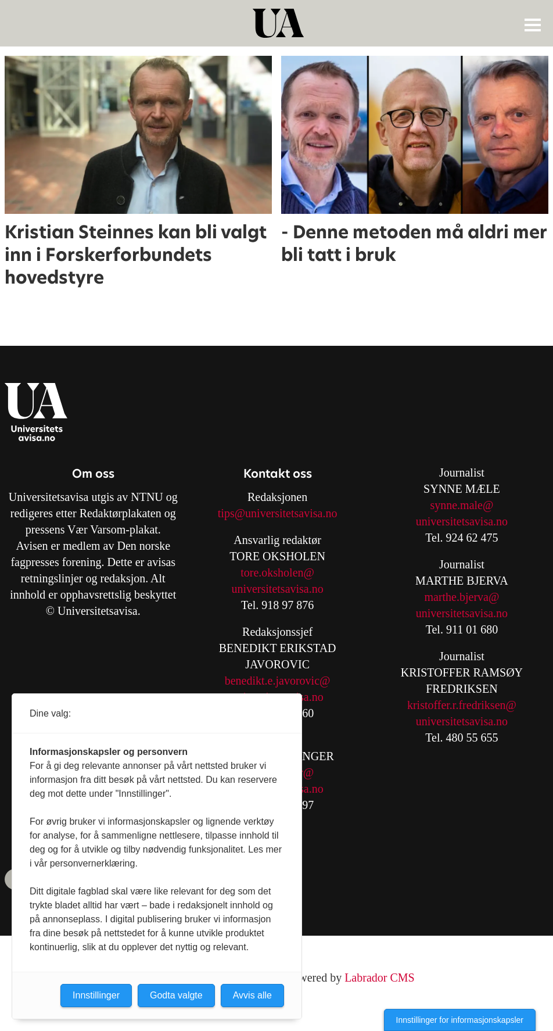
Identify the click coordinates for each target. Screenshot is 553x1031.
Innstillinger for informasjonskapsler (459, 1020)
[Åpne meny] (532, 24)
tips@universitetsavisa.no (277, 513)
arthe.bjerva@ (466, 596)
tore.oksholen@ (277, 572)
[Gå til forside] (278, 23)
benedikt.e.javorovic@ (278, 680)
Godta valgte (176, 995)
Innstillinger (96, 995)
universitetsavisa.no (277, 588)
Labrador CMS (379, 977)
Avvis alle (252, 995)
